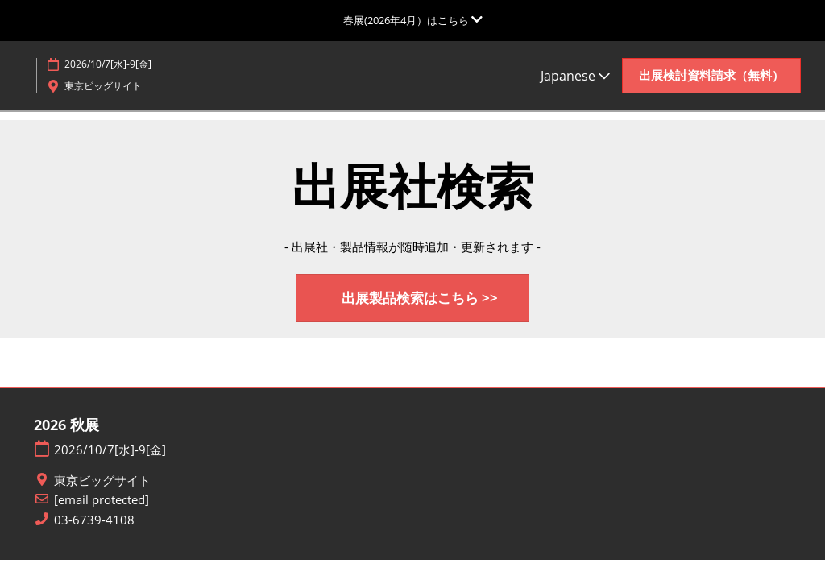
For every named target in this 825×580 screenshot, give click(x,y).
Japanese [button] (575, 76)
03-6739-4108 (94, 520)
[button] (711, 75)
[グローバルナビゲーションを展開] (413, 20)
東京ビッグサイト (102, 480)
